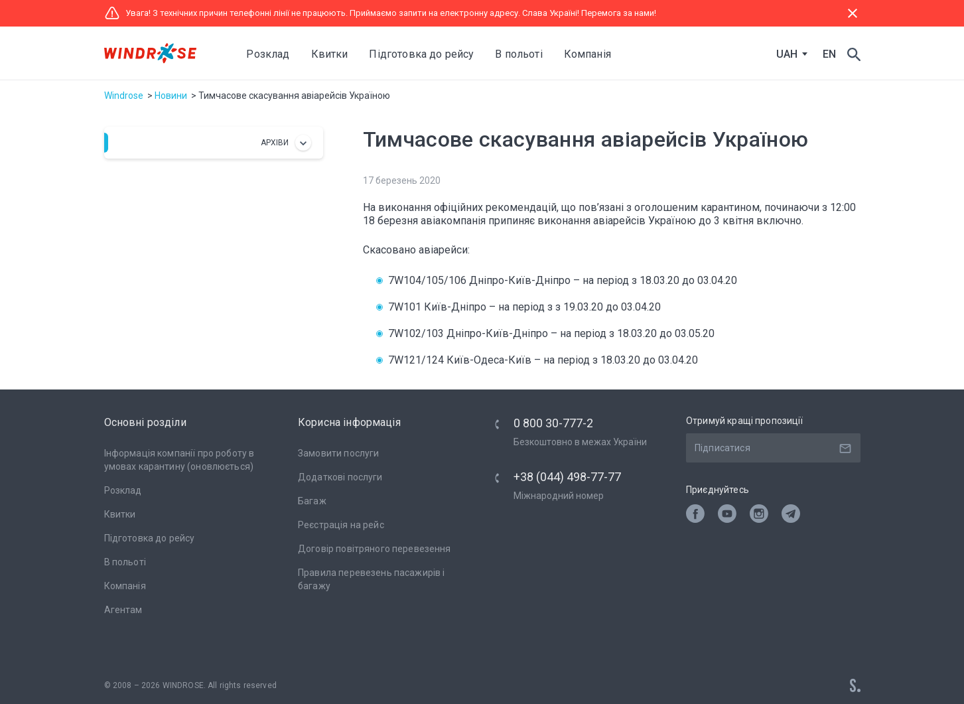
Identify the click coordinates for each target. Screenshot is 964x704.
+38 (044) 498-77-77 (567, 477)
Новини (171, 95)
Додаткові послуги (340, 477)
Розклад (268, 54)
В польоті (125, 562)
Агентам (123, 609)
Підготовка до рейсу (149, 538)
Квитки (120, 514)
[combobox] (789, 54)
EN (829, 54)
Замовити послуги (338, 453)
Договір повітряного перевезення (374, 548)
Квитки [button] (329, 54)
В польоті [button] (518, 54)
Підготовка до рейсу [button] (421, 54)
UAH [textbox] (786, 54)
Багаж (312, 501)
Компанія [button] (587, 54)
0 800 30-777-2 (553, 423)
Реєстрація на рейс (341, 525)
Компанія (125, 586)
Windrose (123, 95)
